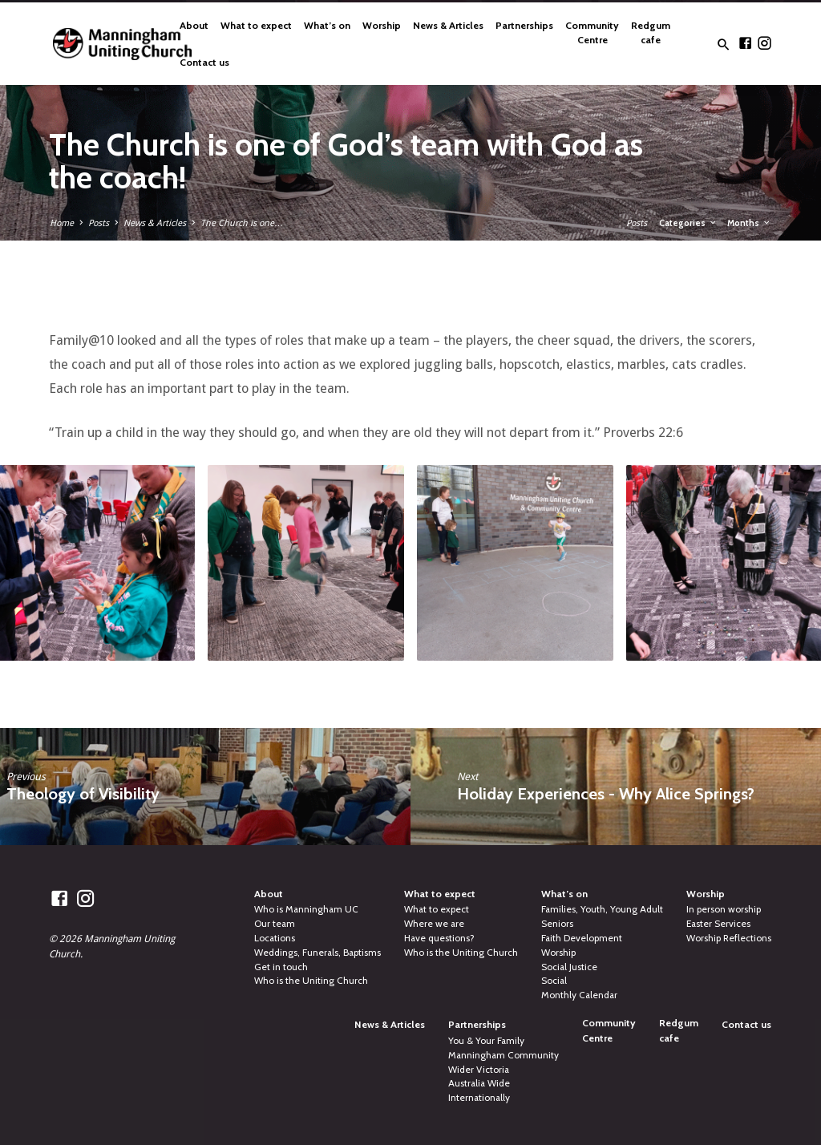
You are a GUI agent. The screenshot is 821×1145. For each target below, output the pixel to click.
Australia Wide (479, 1083)
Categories (688, 223)
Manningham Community (503, 1055)
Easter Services (718, 923)
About (194, 25)
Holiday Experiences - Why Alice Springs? (605, 793)
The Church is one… (241, 223)
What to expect (256, 25)
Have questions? (439, 938)
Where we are (434, 923)
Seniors (557, 923)
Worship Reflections (728, 938)
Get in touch (281, 967)
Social (554, 980)
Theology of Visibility (83, 793)
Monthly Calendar (579, 995)
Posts (98, 223)
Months (749, 223)
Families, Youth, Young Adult (602, 909)
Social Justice (569, 967)
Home (62, 223)
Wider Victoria (478, 1069)
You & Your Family (486, 1040)
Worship (381, 25)
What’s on (327, 25)
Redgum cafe (650, 32)
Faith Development (581, 938)
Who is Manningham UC (306, 909)
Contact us (204, 62)
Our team (274, 923)
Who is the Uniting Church (311, 980)
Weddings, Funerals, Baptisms (317, 952)
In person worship (723, 909)
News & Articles (448, 25)
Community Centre (592, 32)
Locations (274, 938)
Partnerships (524, 25)
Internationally (479, 1097)
